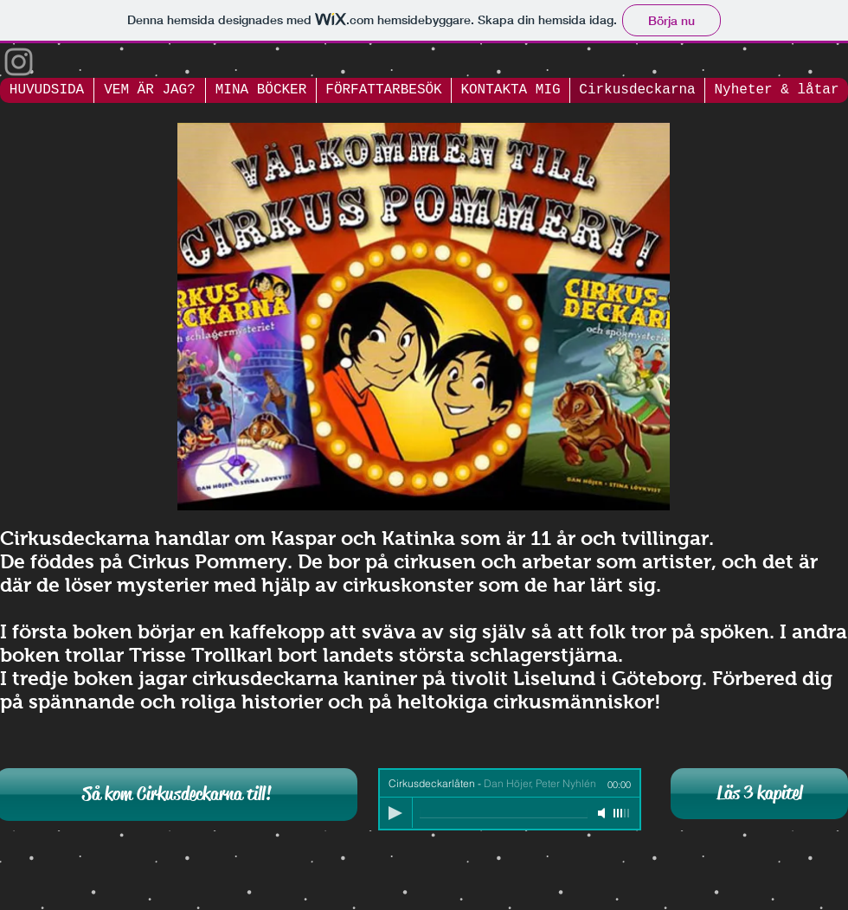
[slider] (622, 813)
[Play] (395, 813)
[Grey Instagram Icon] (18, 61)
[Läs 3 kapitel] (759, 793)
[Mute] (603, 813)
